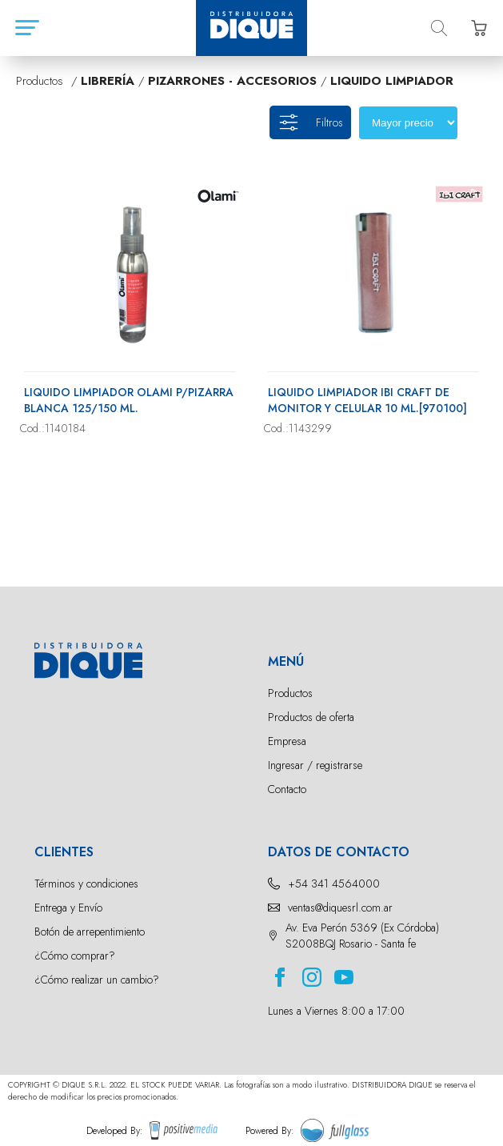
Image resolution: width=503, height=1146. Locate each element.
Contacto (287, 789)
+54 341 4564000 (334, 884)
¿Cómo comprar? (74, 956)
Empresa (287, 741)
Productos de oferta (311, 717)
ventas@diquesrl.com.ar (340, 908)
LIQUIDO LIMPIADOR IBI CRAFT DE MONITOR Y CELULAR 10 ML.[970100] (367, 400)
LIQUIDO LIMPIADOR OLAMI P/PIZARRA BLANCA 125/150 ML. (129, 400)
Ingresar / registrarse (315, 765)
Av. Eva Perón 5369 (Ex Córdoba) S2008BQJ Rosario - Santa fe (362, 936)
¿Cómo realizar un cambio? (96, 980)
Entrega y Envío (68, 908)
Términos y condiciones (86, 884)
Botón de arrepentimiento (89, 932)
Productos (290, 693)
